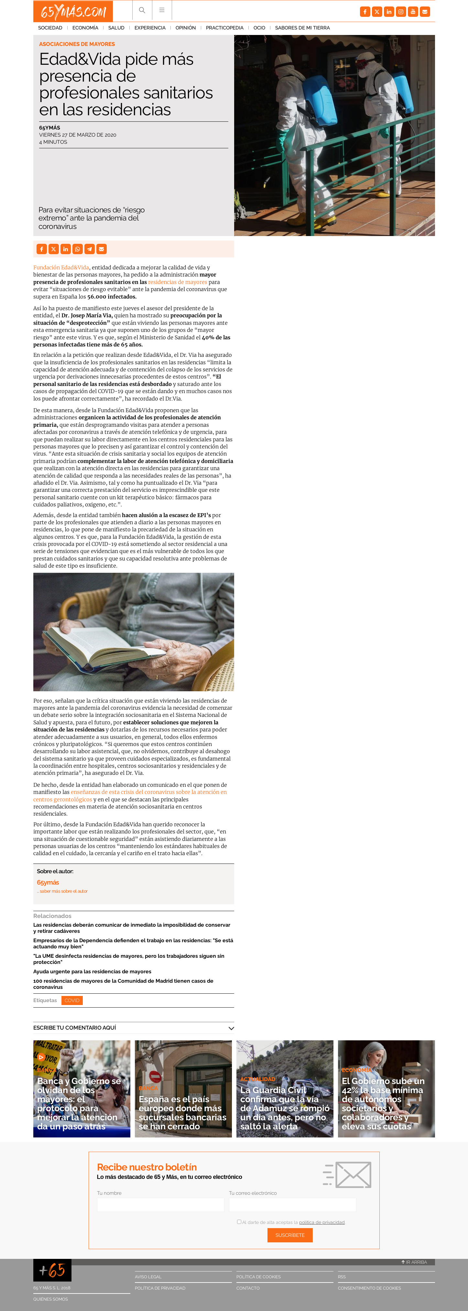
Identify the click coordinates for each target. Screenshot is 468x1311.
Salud (116, 29)
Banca (46, 1070)
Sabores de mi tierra (302, 29)
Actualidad (257, 1070)
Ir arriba (414, 1262)
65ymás (49, 128)
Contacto (248, 1288)
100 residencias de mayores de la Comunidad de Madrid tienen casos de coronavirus (123, 984)
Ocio (259, 29)
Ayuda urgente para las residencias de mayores (92, 971)
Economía (85, 29)
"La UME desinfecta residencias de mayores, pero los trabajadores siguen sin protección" (128, 959)
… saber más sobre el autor (62, 891)
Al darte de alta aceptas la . (291, 1222)
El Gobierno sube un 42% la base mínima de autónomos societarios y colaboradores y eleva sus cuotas (385, 1104)
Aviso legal (148, 1276)
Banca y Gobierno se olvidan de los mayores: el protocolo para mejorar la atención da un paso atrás (81, 1104)
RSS (342, 1276)
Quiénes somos (50, 1299)
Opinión (186, 29)
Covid (72, 1000)
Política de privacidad (160, 1288)
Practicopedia (225, 29)
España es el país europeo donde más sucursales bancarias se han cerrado (182, 1108)
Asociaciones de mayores (77, 44)
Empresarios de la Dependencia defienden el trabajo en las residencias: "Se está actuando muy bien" (133, 943)
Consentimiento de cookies (369, 1288)
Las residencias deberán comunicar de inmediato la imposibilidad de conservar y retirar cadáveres (131, 928)
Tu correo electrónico (253, 1193)
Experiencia (150, 29)
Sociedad (50, 29)
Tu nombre (109, 1193)
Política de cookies (258, 1276)
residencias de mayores (177, 282)
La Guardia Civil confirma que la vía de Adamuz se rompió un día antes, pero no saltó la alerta (284, 1104)
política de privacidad (322, 1222)
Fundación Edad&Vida (61, 267)
